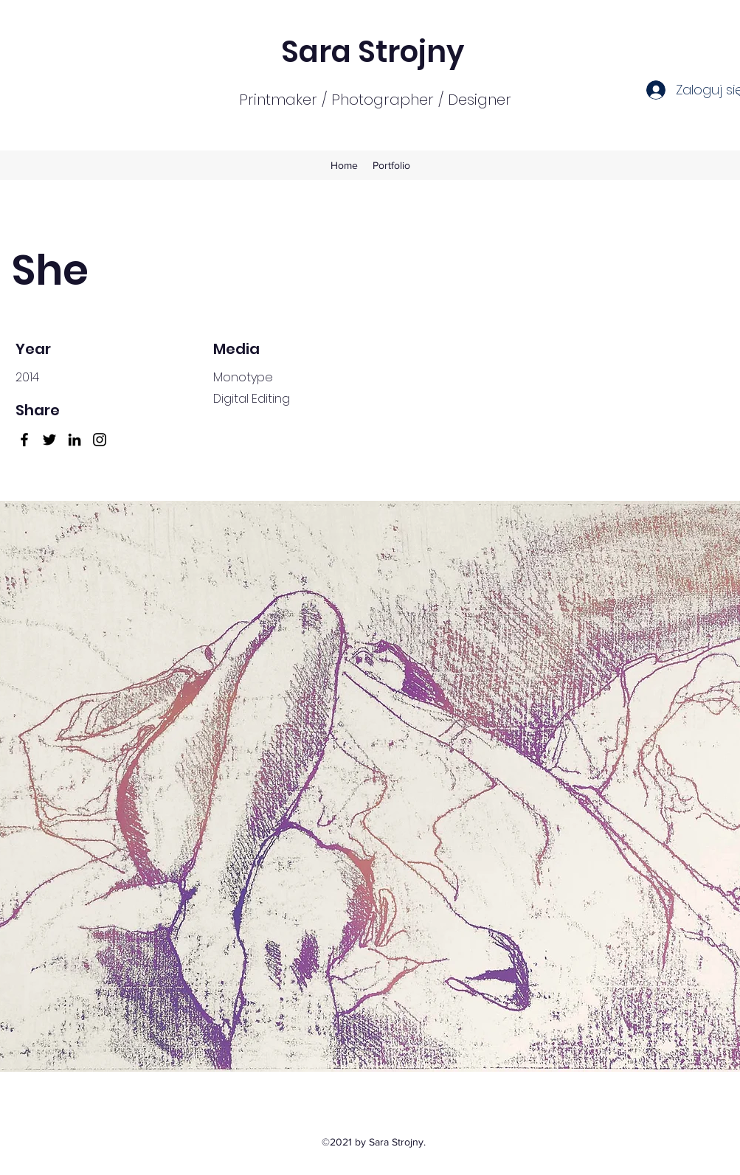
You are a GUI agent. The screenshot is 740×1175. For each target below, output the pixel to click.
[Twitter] (49, 439)
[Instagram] (99, 439)
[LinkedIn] (74, 439)
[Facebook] (24, 439)
